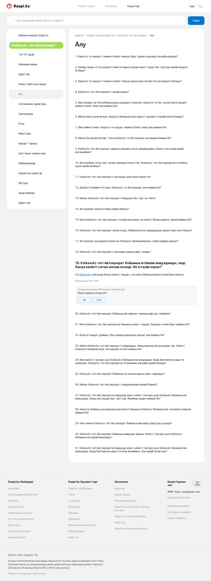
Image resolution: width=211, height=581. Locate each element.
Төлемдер (74, 500)
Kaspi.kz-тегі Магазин (80, 488)
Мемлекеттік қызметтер (82, 525)
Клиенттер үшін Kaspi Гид (101, 35)
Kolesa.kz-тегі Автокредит (132, 35)
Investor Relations (176, 518)
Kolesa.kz (85, 274)
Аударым (73, 513)
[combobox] (99, 20)
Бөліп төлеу (14, 525)
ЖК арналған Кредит (19, 531)
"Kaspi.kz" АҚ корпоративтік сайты (27, 573)
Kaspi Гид (73, 537)
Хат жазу (197, 483)
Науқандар (74, 519)
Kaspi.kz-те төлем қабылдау (130, 516)
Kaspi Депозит (16, 506)
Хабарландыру (76, 531)
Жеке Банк (74, 506)
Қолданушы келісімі (178, 506)
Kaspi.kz (79, 35)
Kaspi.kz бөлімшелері (178, 497)
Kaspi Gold (13, 488)
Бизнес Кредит (123, 494)
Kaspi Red (13, 500)
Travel (71, 494)
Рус (200, 6)
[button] (136, 283)
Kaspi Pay (120, 488)
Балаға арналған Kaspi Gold (23, 494)
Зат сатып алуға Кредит (21, 519)
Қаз (192, 6)
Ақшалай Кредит (17, 537)
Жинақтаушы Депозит (20, 513)
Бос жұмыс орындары (179, 512)
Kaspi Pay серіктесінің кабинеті (131, 528)
